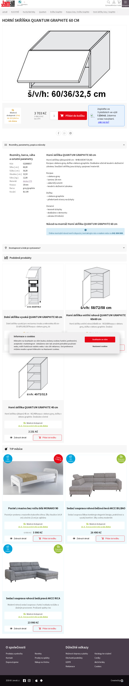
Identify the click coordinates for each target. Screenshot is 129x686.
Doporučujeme (12, 662)
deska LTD (27, 181)
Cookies (98, 666)
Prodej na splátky (42, 658)
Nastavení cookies (100, 346)
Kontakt (9, 658)
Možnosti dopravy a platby (77, 653)
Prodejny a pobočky (14, 653)
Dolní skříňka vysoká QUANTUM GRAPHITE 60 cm (33, 317)
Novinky (38, 653)
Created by (117, 680)
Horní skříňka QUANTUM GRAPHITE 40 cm (33, 407)
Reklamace (70, 666)
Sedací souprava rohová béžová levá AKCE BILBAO (96, 508)
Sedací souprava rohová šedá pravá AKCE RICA (33, 598)
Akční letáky (100, 662)
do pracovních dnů (33, 426)
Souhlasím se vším (100, 339)
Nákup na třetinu (42, 662)
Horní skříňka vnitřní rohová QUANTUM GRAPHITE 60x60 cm (96, 317)
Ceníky (97, 658)
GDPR (68, 662)
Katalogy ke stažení (103, 653)
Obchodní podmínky (74, 658)
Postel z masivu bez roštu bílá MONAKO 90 (33, 508)
